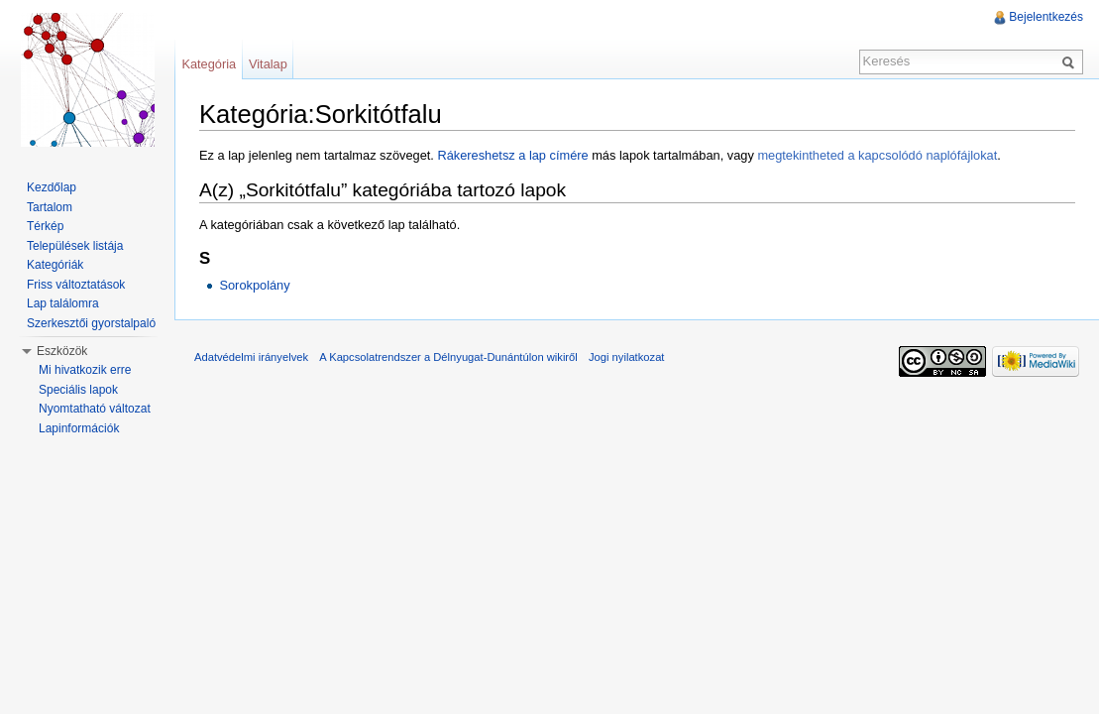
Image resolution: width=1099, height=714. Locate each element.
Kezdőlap (51, 187)
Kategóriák (55, 265)
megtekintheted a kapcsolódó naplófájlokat (877, 155)
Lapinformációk (79, 428)
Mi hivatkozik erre (85, 370)
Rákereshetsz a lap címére (512, 155)
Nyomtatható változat (95, 409)
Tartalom (49, 207)
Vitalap (268, 64)
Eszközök (62, 351)
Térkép (45, 226)
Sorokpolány (254, 285)
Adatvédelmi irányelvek (251, 357)
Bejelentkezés (1046, 17)
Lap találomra (63, 303)
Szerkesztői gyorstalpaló (91, 323)
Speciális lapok (78, 390)
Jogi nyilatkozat (627, 357)
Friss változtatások (76, 285)
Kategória (208, 64)
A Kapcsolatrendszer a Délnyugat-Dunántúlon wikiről (448, 357)
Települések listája (75, 246)
